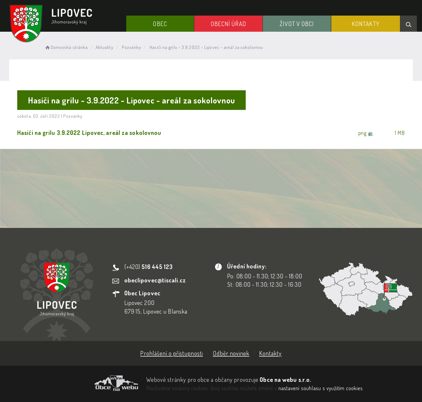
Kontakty (365, 23)
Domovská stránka (66, 47)
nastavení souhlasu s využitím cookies (321, 388)
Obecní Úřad (228, 23)
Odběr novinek (231, 353)
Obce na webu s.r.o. (285, 379)
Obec (160, 23)
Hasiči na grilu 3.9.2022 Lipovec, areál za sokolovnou (89, 132)
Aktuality (104, 47)
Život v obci (297, 23)
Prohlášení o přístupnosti (171, 353)
